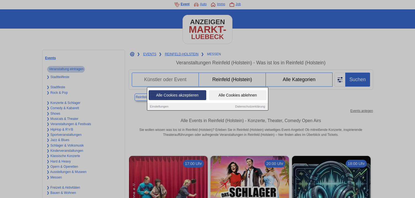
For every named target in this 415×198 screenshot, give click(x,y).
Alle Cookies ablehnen (237, 96)
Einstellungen (159, 107)
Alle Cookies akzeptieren (177, 96)
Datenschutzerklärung (250, 107)
